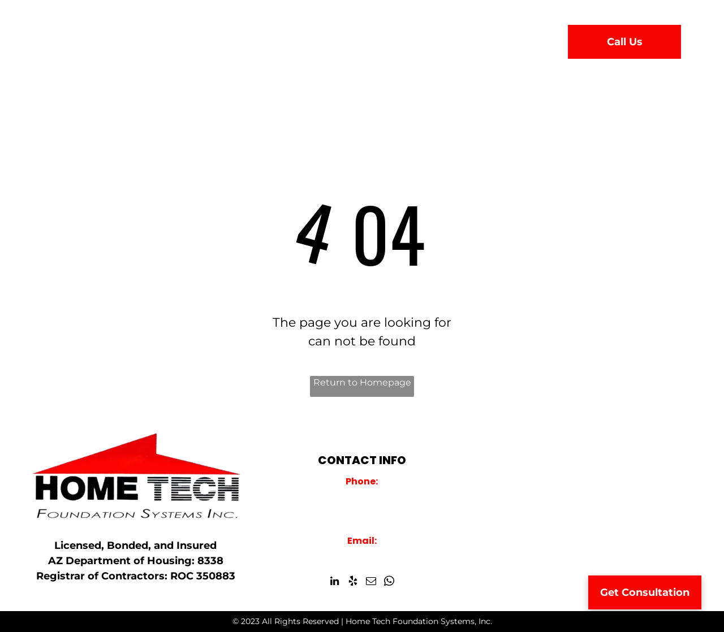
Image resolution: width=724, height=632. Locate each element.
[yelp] (352, 583)
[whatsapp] (389, 583)
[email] (370, 583)
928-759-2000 (362, 496)
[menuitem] (225, 39)
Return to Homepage (362, 382)
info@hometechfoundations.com (362, 555)
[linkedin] (334, 583)
